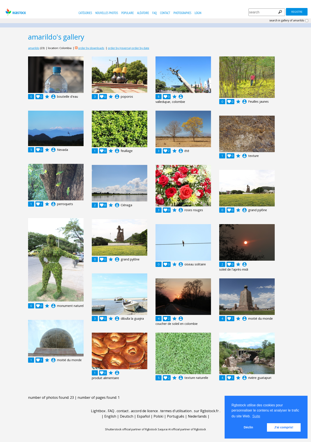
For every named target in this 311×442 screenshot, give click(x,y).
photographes (182, 13)
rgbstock (15, 12)
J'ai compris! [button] (283, 427)
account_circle (53, 96)
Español (143, 416)
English (110, 416)
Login (198, 13)
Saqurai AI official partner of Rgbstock (182, 429)
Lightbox (98, 410)
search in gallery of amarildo (286, 20)
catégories (85, 13)
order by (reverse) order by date (128, 48)
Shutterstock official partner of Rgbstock (131, 429)
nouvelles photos (106, 13)
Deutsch (126, 416)
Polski (158, 416)
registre (296, 12)
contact (165, 13)
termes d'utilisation (176, 410)
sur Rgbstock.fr (206, 410)
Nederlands (197, 416)
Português (175, 416)
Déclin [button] (248, 427)
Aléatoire (143, 13)
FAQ (154, 13)
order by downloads (91, 48)
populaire (127, 13)
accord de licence (144, 410)
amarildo (33, 48)
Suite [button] (256, 416)
